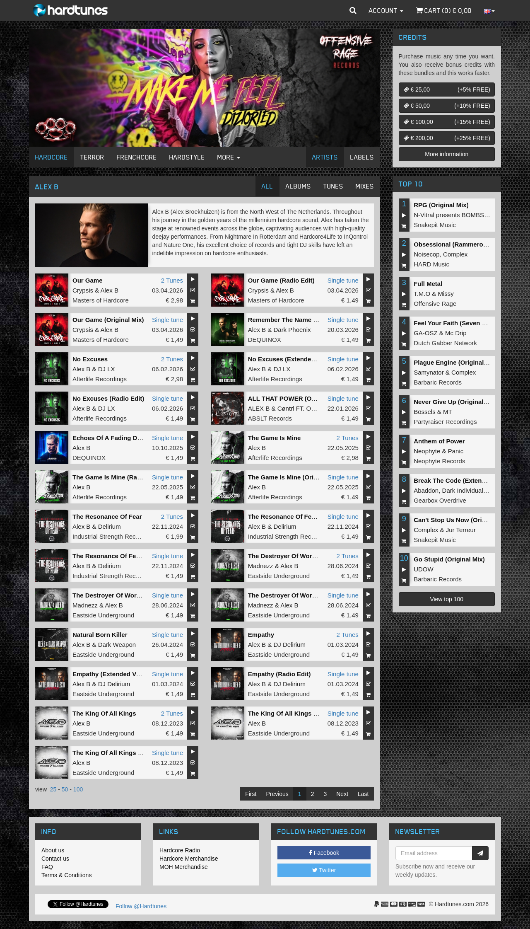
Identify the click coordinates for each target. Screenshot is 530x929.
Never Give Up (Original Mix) (456, 401)
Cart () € (444, 10)
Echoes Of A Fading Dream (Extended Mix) (135, 437)
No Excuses (90, 359)
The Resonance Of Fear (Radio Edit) (301, 516)
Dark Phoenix (292, 329)
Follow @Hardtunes (141, 906)
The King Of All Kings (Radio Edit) (298, 713)
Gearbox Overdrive (440, 500)
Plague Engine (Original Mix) (456, 362)
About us (52, 850)
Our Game (87, 280)
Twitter (324, 870)
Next (342, 794)
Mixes (365, 186)
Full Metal (428, 283)
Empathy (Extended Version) (114, 673)
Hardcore (51, 157)
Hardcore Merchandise (188, 858)
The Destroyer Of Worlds (284, 555)
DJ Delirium (289, 644)
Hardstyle (187, 157)
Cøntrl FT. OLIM (299, 408)
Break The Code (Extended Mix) (460, 480)
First (250, 794)
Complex (455, 254)
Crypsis (82, 290)
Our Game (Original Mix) (108, 319)
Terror (92, 157)
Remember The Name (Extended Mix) (302, 319)
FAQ (47, 867)
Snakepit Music (435, 224)
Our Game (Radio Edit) (281, 280)
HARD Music (431, 264)
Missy (446, 293)
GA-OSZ (426, 332)
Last (363, 794)
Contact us (55, 858)
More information (446, 154)
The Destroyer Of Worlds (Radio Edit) (303, 595)
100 (78, 789)
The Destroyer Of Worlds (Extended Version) (137, 595)
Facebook (324, 852)
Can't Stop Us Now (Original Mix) (462, 519)
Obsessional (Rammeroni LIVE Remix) (470, 244)
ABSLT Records (270, 418)
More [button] (228, 157)
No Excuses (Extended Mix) (288, 359)
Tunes (333, 186)
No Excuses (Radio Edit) (108, 398)
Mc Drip (456, 332)
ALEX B (259, 408)
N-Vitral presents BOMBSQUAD (458, 214)
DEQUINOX (264, 339)
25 (53, 789)
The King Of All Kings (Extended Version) (133, 752)
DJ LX (106, 369)
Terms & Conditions (66, 875)
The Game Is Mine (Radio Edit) (117, 477)
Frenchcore (137, 157)
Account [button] (386, 10)
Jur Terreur (461, 529)
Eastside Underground (279, 575)
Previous (277, 794)
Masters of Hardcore (100, 300)
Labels (362, 157)
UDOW (424, 569)
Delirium (109, 526)
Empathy (261, 634)
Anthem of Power (439, 441)
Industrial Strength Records (110, 536)
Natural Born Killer (100, 634)
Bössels (425, 411)
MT (447, 411)
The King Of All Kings (104, 713)
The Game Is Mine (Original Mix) (295, 477)
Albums (298, 186)
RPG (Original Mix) (441, 204)
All (267, 186)
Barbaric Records (438, 382)
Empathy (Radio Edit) (279, 673)
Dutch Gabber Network (445, 342)
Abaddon (426, 490)
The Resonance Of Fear (107, 516)
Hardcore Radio (179, 850)
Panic (456, 451)
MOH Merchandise (183, 867)
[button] (353, 10)
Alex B (109, 290)
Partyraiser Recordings (445, 421)
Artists (325, 157)
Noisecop (427, 254)
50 (65, 789)
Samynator (429, 372)
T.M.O (422, 293)
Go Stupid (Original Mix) (449, 559)
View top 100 (446, 599)
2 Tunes (172, 280)
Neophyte (427, 451)
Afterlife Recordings (99, 378)
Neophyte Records (439, 460)
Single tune (343, 280)
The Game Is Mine (274, 437)
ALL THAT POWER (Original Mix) (296, 398)
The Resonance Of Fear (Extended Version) (136, 555)
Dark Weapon (117, 644)
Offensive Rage (435, 303)
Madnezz (260, 565)
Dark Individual (462, 490)
